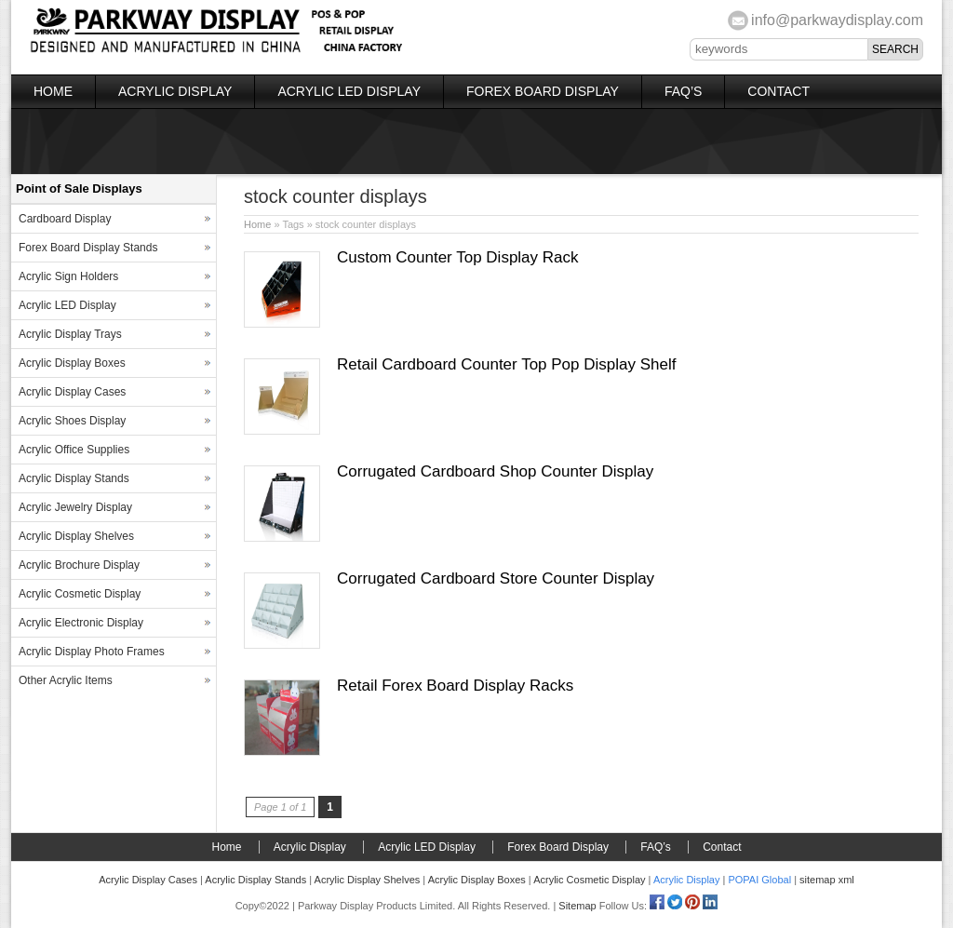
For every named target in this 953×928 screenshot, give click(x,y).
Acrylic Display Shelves (76, 536)
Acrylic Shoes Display (72, 420)
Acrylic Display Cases (72, 391)
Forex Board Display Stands (88, 247)
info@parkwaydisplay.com (837, 20)
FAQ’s (683, 91)
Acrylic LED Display (349, 91)
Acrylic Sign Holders (68, 276)
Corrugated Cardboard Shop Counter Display (495, 471)
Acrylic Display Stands (74, 478)
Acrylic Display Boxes (72, 363)
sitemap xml (826, 879)
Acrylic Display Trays (70, 334)
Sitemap (577, 905)
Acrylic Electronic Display (81, 622)
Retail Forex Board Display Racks (455, 685)
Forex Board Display (542, 91)
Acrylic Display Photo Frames (92, 651)
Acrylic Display (175, 91)
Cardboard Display (65, 218)
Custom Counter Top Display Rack (458, 257)
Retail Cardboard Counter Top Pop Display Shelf (506, 364)
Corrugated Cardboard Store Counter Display (495, 578)
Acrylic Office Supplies (74, 449)
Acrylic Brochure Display (79, 565)
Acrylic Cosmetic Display (80, 593)
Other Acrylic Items (66, 680)
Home (53, 91)
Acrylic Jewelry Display (75, 507)
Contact (778, 91)
